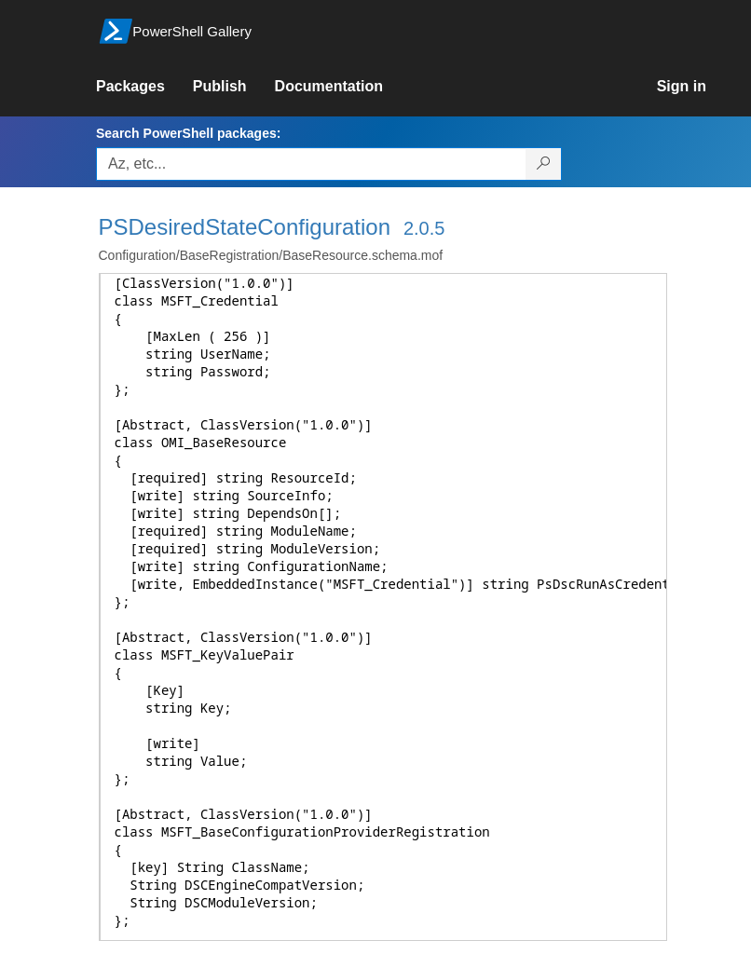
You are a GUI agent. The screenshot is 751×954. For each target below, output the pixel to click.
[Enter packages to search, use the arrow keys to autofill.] (311, 164)
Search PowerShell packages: (188, 133)
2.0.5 (423, 228)
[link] (144, 86)
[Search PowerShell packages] (544, 164)
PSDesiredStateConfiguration (245, 226)
